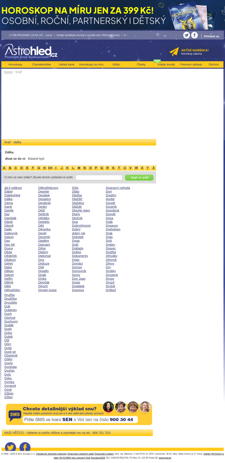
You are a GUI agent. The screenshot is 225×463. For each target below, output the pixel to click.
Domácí (77, 263)
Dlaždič (77, 199)
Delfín (8, 278)
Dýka (8, 378)
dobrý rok (78, 233)
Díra (41, 260)
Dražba (111, 252)
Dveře (8, 363)
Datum (9, 237)
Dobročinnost (81, 225)
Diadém (43, 240)
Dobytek (78, 237)
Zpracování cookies (104, 454)
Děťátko (43, 218)
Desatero (44, 199)
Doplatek (78, 286)
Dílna (42, 248)
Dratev (110, 244)
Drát (109, 240)
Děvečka (44, 229)
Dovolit (110, 214)
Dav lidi (9, 244)
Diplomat (44, 256)
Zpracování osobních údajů (80, 454)
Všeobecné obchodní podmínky (51, 454)
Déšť (41, 210)
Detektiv (44, 222)
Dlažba (77, 195)
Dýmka (9, 382)
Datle (8, 229)
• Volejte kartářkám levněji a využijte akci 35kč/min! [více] (87, 35)
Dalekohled (12, 195)
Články (141, 64)
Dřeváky (111, 256)
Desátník (44, 203)
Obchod (214, 64)
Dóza (109, 218)
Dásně (9, 225)
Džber (8, 397)
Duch (8, 314)
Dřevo (110, 263)
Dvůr (7, 374)
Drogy (110, 278)
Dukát (8, 336)
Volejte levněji (166, 64)
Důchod (9, 317)
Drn (108, 267)
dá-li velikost (13, 188)
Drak (109, 233)
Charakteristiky (41, 64)
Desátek (44, 195)
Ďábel (8, 191)
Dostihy (111, 195)
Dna (75, 222)
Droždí (110, 286)
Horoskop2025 (98, 458)
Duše (8, 348)
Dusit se (10, 352)
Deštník (43, 214)
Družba (9, 295)
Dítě (41, 267)
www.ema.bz (165, 458)
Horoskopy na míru (91, 64)
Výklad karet (66, 64)
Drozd (110, 282)
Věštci (116, 64)
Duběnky (10, 310)
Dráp (109, 237)
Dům (7, 344)
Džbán (9, 393)
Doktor (76, 252)
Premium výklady (191, 64)
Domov (77, 267)
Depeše (43, 191)
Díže (75, 188)
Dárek (8, 222)
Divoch (43, 286)
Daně (8, 206)
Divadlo (43, 271)
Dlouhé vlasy (81, 210)
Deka (8, 267)
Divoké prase (47, 290)
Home (8, 72)
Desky (42, 206)
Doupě (110, 203)
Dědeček (10, 256)
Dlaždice (78, 203)
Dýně (8, 389)
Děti (41, 225)
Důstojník (11, 355)
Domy (76, 275)
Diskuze (43, 263)
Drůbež (111, 290)
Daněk (9, 210)
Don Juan (79, 278)
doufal (110, 199)
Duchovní (11, 321)
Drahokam (113, 229)
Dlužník (77, 218)
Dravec (111, 248)
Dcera (8, 248)
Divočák (43, 282)
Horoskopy (15, 64)
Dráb (109, 222)
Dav (7, 240)
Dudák (9, 325)
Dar (6, 214)
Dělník (8, 282)
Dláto (75, 191)
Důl (6, 340)
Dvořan (9, 370)
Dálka (8, 199)
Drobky (111, 271)
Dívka (42, 278)
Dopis (76, 282)
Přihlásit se (211, 36)
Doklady (77, 248)
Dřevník (111, 260)
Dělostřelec (12, 290)
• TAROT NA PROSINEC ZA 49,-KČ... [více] (27, 35)
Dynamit (10, 386)
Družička (10, 298)
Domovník (79, 271)
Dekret (9, 275)
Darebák (10, 218)
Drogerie (112, 275)
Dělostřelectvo (48, 188)
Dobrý (76, 229)
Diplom (43, 252)
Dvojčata (10, 367)
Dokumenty (80, 256)
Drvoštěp (10, 302)
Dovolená (112, 210)
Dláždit (77, 206)
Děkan (9, 271)
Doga (75, 240)
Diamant (44, 244)
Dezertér (44, 237)
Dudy (8, 329)
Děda (8, 252)
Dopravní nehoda (118, 188)
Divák (42, 275)
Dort (109, 191)
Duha (8, 333)
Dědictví (10, 260)
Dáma (8, 203)
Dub (7, 306)
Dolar (75, 260)
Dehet (8, 263)
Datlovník (11, 233)
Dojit (75, 244)
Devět (42, 233)
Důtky (8, 359)
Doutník (111, 206)
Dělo (7, 286)
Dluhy (76, 214)
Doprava (78, 290)
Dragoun (112, 225)
